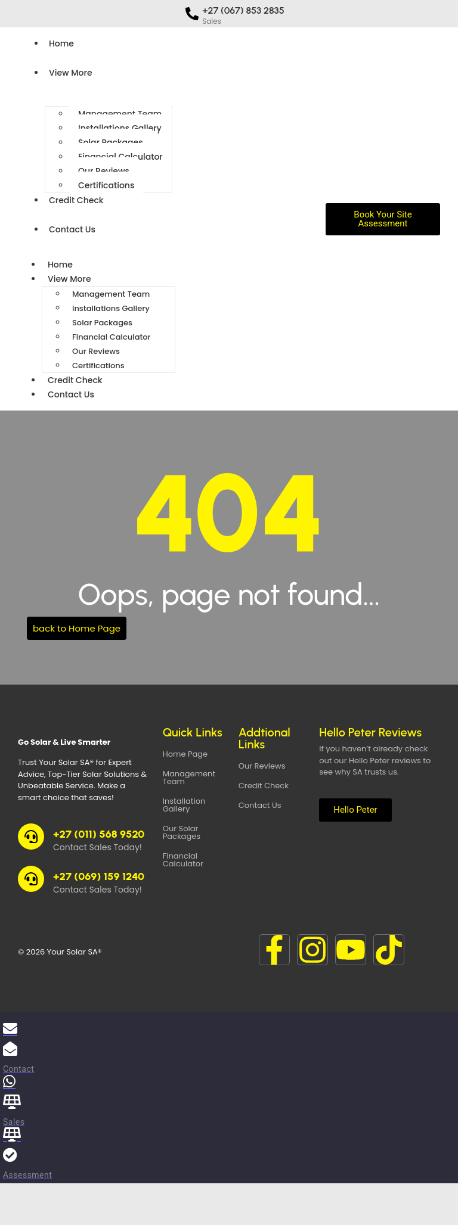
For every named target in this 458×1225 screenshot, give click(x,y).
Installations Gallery (120, 128)
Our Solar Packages (181, 832)
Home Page (185, 754)
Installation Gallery (184, 804)
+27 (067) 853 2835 (243, 10)
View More (70, 73)
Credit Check (76, 200)
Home (61, 43)
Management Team (120, 114)
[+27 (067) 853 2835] (192, 13)
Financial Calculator (120, 157)
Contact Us (72, 229)
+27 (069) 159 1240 (98, 876)
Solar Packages (110, 142)
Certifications (106, 185)
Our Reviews (103, 171)
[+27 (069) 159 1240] (31, 879)
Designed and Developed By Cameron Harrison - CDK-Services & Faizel (228, 1003)
